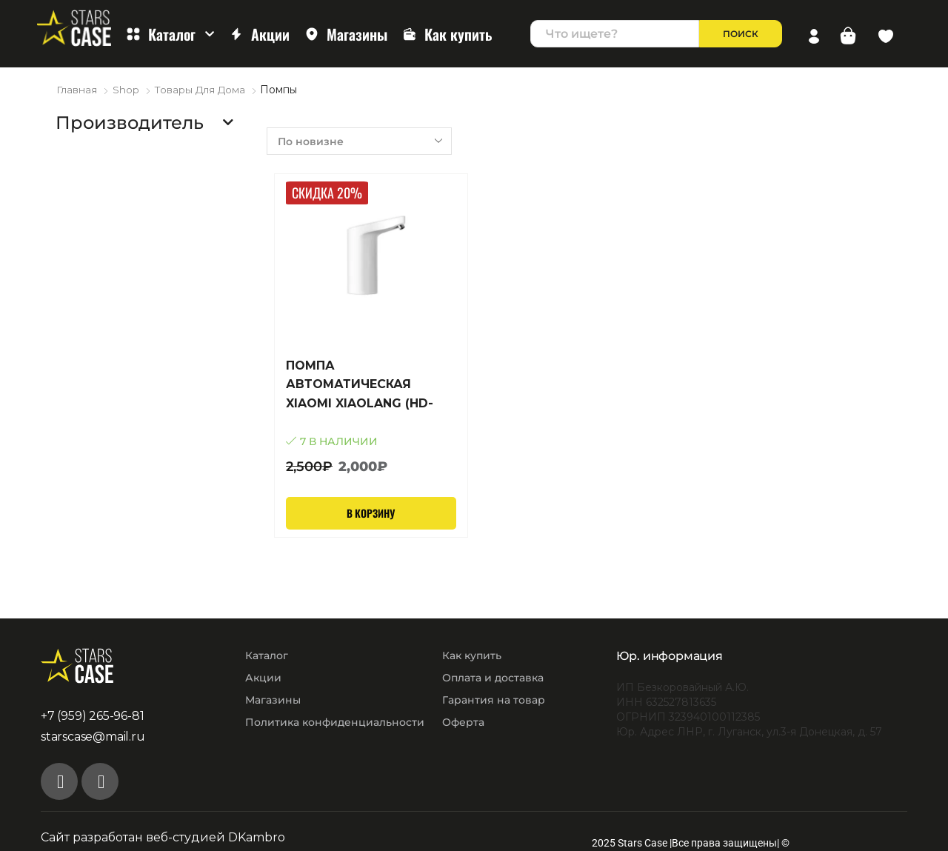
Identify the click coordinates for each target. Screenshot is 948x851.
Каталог (170, 34)
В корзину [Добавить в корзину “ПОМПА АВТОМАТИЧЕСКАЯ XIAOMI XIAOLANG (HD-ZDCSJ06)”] (371, 512)
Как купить (447, 34)
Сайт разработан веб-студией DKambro (163, 837)
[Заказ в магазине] (359, 140)
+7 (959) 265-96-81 (92, 715)
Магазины (345, 34)
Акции (259, 34)
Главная (76, 89)
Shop (126, 89)
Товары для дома (202, 89)
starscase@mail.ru (93, 737)
